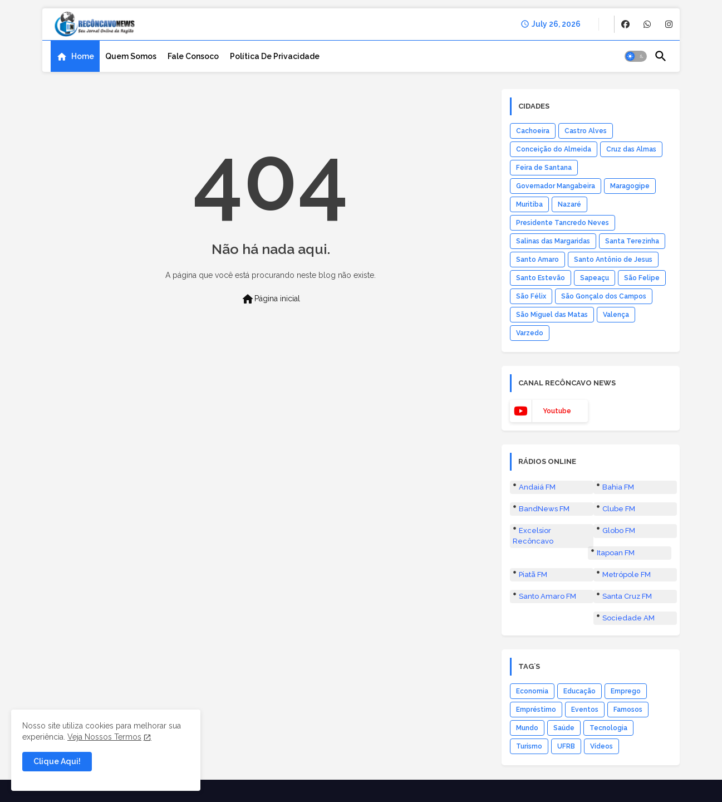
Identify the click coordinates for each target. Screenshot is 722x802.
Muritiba (529, 204)
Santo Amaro (537, 259)
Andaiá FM (537, 487)
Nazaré (569, 204)
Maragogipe (630, 186)
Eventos (584, 709)
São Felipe (642, 278)
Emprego (626, 691)
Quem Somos (130, 56)
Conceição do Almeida (553, 149)
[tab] (75, 56)
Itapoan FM (616, 553)
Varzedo (529, 333)
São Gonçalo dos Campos (603, 296)
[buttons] (625, 24)
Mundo (527, 728)
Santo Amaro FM (547, 596)
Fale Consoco (193, 56)
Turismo (529, 746)
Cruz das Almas (631, 149)
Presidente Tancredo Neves (562, 223)
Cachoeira (532, 131)
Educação (579, 691)
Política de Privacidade (275, 56)
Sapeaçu (594, 278)
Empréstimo (536, 709)
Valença (616, 315)
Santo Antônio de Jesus (613, 259)
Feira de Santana (544, 168)
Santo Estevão (540, 278)
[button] (636, 56)
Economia (532, 691)
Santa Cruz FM (627, 596)
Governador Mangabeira (555, 186)
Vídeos (601, 746)
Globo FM (618, 530)
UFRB (566, 746)
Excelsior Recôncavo (533, 535)
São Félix (531, 296)
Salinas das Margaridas (553, 241)
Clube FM (618, 509)
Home (82, 56)
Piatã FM (533, 574)
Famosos (627, 709)
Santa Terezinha (632, 241)
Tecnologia (608, 728)
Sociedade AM (628, 618)
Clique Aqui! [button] (57, 761)
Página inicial (270, 299)
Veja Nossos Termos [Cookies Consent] (104, 736)
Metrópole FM (626, 574)
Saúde (563, 728)
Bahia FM (618, 487)
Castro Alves (585, 131)
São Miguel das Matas (552, 315)
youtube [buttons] (557, 411)
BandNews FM (544, 509)
